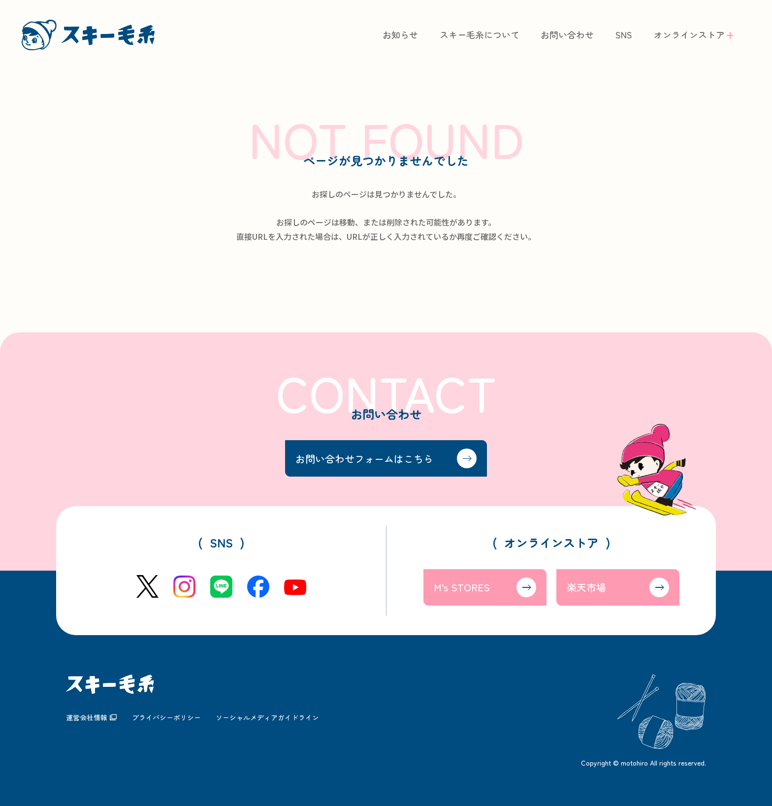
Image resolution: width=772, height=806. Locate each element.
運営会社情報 (86, 717)
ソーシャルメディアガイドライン (267, 717)
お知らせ (400, 35)
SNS (623, 35)
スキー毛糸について (479, 35)
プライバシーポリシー (166, 717)
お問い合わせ (567, 35)
